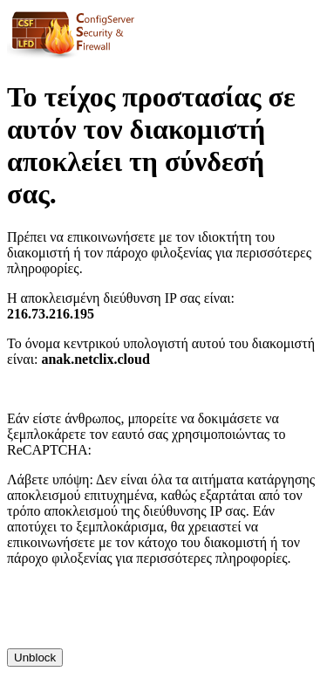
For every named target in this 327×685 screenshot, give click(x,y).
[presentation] (139, 614)
